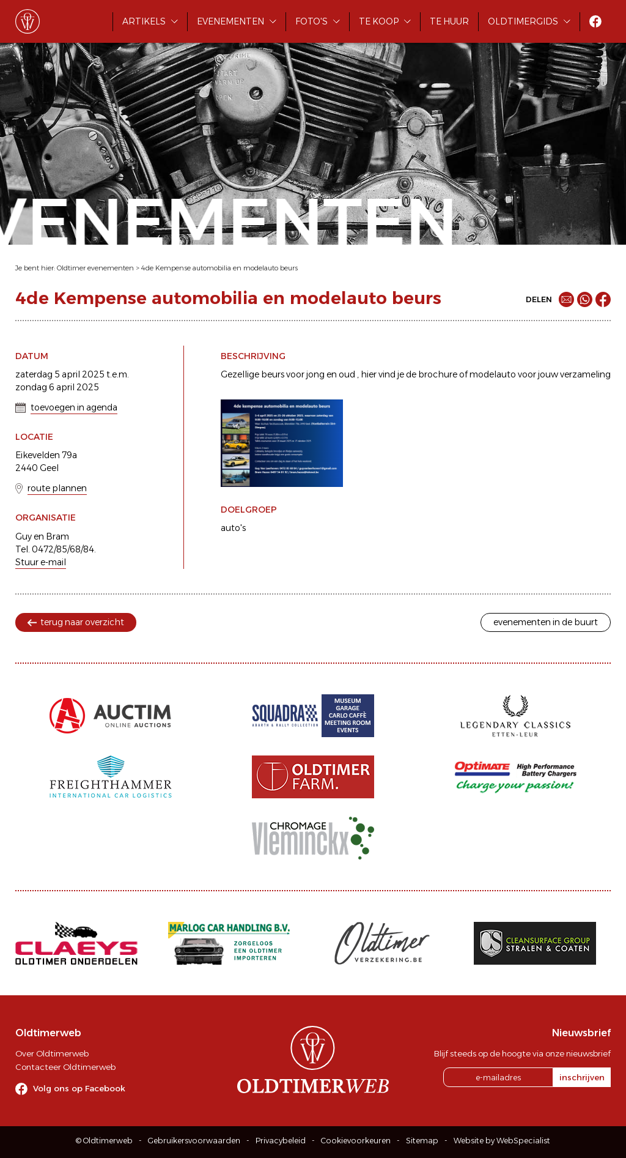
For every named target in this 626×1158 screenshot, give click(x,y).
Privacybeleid (281, 1140)
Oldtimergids (523, 21)
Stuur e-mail (40, 562)
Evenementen (230, 21)
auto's (233, 527)
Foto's (311, 21)
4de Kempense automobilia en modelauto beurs (219, 268)
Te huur (449, 21)
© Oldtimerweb (104, 1140)
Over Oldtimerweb (52, 1053)
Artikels (144, 21)
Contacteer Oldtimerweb (65, 1067)
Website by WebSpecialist (502, 1140)
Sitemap (422, 1140)
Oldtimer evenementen (95, 268)
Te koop (379, 21)
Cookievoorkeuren (356, 1140)
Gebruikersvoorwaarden (194, 1140)
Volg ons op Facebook (79, 1088)
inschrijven (582, 1077)
